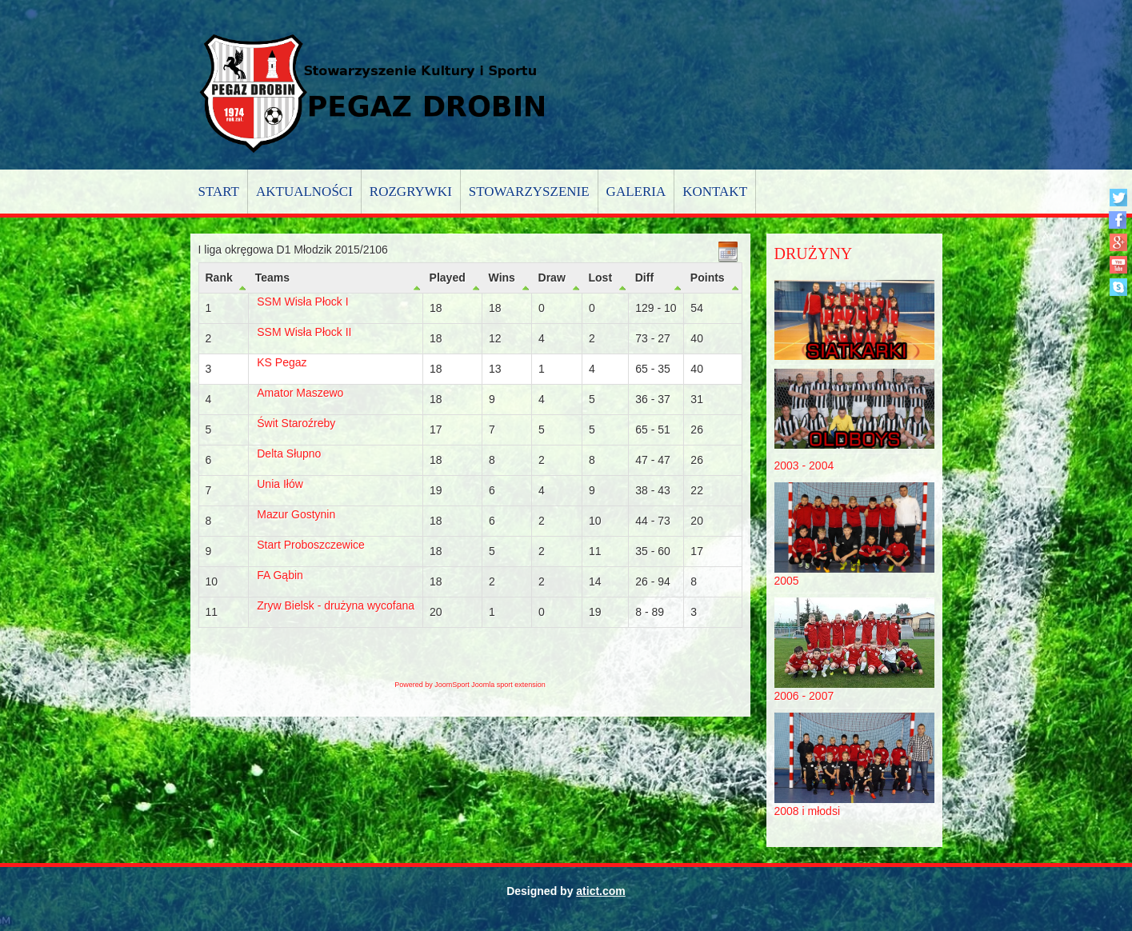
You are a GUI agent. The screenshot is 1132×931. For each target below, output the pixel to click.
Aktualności (304, 191)
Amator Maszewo (300, 392)
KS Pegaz (281, 362)
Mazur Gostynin (296, 514)
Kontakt (714, 191)
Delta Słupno (289, 453)
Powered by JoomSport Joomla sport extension (470, 685)
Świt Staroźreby (296, 423)
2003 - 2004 (804, 465)
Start (218, 191)
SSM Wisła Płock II (304, 332)
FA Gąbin (280, 575)
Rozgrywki (411, 191)
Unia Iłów (280, 483)
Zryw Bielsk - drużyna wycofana (335, 605)
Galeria (636, 191)
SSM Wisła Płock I (302, 301)
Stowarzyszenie (529, 191)
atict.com (600, 891)
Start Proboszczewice (311, 544)
